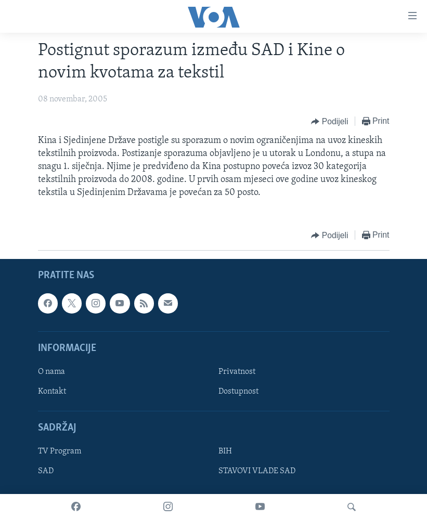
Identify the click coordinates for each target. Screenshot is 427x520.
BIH (225, 451)
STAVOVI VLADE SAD (256, 471)
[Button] (329, 121)
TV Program (59, 451)
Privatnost (236, 372)
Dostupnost (238, 391)
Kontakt (52, 391)
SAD (46, 471)
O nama (51, 372)
